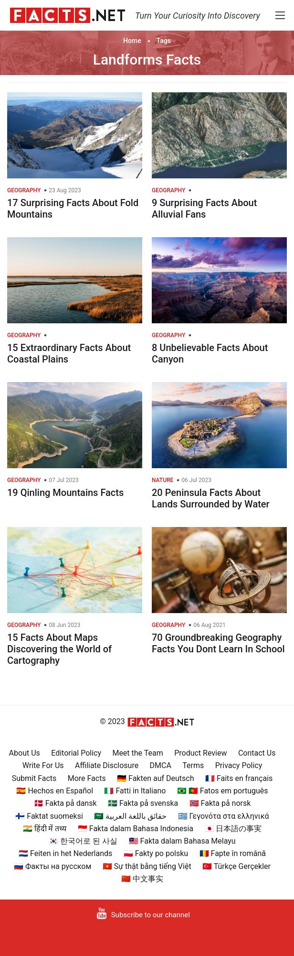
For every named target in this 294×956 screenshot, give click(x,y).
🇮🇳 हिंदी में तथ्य (45, 828)
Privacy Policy (238, 765)
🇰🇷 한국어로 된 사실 (83, 841)
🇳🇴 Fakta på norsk (220, 803)
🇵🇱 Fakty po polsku (156, 853)
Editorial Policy (76, 753)
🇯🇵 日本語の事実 (233, 828)
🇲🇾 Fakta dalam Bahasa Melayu (182, 841)
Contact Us (257, 753)
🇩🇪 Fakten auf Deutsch (155, 778)
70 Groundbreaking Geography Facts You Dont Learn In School (218, 643)
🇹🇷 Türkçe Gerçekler (236, 866)
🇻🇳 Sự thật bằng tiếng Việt (147, 866)
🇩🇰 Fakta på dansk (65, 803)
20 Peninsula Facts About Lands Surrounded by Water (211, 498)
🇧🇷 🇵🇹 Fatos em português (222, 790)
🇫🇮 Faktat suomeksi (49, 816)
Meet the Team (137, 753)
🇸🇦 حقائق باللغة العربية (130, 816)
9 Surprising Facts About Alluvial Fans (204, 208)
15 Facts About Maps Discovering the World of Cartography (59, 649)
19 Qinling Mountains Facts (65, 492)
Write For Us (43, 765)
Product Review (200, 753)
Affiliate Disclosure (106, 765)
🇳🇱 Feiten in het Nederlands (65, 853)
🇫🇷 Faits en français (239, 778)
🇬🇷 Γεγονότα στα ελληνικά (223, 816)
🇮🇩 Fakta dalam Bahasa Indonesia (135, 828)
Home (132, 40)
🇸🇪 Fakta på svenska (143, 803)
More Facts (87, 778)
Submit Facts (34, 778)
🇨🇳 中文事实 (142, 878)
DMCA (160, 765)
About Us (24, 753)
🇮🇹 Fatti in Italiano (135, 790)
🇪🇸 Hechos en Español (54, 790)
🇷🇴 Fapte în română (233, 853)
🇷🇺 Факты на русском (52, 866)
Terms (193, 765)
